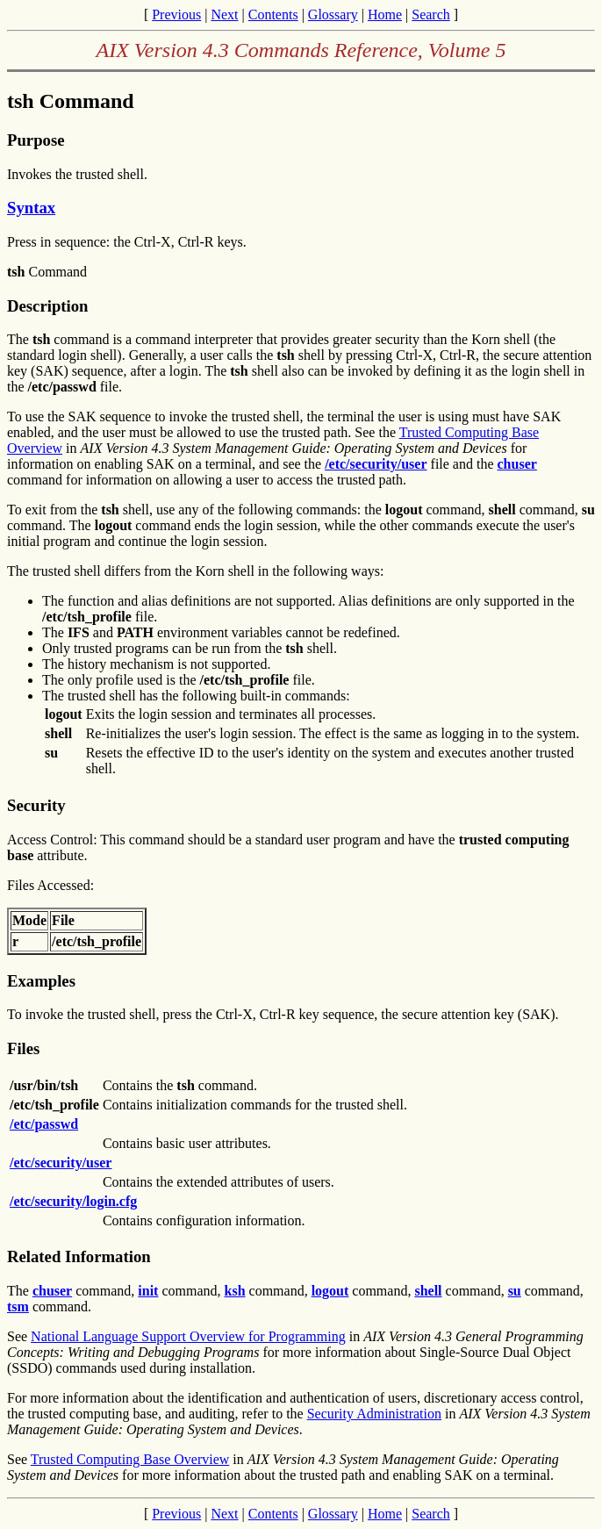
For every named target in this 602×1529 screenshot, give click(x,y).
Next (224, 14)
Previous (176, 14)
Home (385, 14)
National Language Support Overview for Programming (188, 1336)
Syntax (31, 207)
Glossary (333, 14)
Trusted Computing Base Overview (130, 1459)
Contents (273, 14)
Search (431, 14)
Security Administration (374, 1413)
